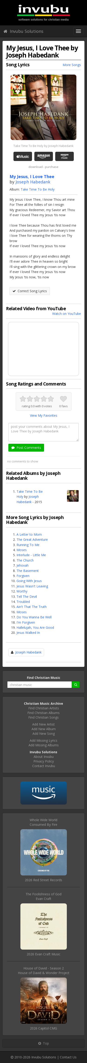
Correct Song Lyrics (30, 291)
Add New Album (44, 729)
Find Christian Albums (43, 713)
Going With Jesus (29, 581)
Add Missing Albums (44, 745)
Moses (21, 550)
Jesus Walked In (28, 632)
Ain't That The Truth (31, 606)
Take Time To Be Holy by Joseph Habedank (43, 146)
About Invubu (44, 756)
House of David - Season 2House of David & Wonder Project (43, 970)
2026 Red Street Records (43, 880)
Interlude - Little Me (31, 555)
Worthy (21, 591)
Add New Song (43, 733)
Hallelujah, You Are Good (35, 627)
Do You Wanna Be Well (34, 617)
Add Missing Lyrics (43, 740)
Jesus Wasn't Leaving (32, 586)
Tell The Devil (26, 596)
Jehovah (22, 565)
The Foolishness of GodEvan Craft (43, 896)
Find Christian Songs (43, 717)
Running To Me (27, 545)
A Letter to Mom (29, 534)
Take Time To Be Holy (38, 189)
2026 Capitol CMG (43, 1028)
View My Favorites (43, 415)
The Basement (27, 570)
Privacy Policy (43, 761)
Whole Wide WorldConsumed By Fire (43, 822)
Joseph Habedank (33, 182)
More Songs (72, 65)
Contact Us (68, 1057)
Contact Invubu (43, 766)
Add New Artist (43, 724)
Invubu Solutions (23, 31)
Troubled (23, 601)
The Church (25, 560)
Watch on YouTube (66, 313)
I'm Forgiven (25, 622)
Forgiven (22, 576)
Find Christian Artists (43, 708)
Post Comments (26, 447)
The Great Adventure (32, 539)
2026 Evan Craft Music (43, 954)
